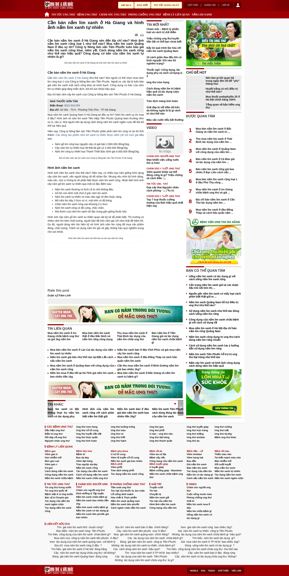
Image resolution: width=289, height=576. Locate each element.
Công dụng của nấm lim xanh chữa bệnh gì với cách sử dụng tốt (214, 321)
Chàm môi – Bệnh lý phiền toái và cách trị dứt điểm (163, 31)
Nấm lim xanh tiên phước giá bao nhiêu (92, 516)
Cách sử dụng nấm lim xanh (92, 474)
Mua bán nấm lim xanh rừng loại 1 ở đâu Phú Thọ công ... (216, 181)
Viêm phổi (116, 467)
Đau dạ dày (82, 457)
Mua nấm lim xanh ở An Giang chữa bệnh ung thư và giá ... (214, 191)
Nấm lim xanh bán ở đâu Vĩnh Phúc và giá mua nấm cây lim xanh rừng (148, 351)
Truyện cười (156, 487)
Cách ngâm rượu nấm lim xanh (128, 507)
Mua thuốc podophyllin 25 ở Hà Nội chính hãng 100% (223, 98)
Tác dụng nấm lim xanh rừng (127, 474)
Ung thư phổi (156, 430)
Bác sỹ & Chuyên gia (56, 497)
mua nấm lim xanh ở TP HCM (203, 541)
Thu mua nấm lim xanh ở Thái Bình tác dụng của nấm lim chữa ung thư (132, 336)
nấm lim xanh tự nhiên (196, 530)
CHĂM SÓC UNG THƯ (112, 14)
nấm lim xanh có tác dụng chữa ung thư (203, 556)
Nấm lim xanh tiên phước (125, 504)
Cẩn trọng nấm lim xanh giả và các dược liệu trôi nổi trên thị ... (213, 286)
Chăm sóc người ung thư (90, 490)
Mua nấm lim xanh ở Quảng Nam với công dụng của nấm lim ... (216, 150)
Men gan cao (52, 461)
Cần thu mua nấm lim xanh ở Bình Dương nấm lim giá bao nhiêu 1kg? (148, 367)
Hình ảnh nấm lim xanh (162, 504)
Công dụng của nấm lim (163, 507)
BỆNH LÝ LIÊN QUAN (176, 14)
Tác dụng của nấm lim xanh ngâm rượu (57, 503)
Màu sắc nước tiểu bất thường (165, 119)
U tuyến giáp (156, 467)
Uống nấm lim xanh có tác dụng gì (199, 516)
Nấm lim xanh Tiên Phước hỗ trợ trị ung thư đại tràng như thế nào (213, 356)
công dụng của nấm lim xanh (75, 534)
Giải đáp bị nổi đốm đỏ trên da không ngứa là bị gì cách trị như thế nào (163, 110)
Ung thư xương (223, 426)
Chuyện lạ (155, 494)
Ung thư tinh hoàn (86, 440)
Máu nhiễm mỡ (223, 461)
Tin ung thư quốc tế (56, 490)
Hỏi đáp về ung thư (56, 437)
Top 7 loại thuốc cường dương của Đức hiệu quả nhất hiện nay (165, 202)
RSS (203, 571)
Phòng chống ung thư (199, 497)
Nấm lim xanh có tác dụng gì (92, 510)
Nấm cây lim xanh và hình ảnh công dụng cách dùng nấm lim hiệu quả (214, 364)
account (237, 5)
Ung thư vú (117, 433)
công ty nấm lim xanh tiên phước (90, 538)
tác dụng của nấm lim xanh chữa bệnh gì (204, 534)
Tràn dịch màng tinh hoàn (162, 101)
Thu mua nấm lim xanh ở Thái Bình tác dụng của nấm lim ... (214, 140)
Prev (50, 407)
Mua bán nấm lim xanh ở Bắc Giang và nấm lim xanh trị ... (213, 130)
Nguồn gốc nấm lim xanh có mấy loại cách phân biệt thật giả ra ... (215, 295)
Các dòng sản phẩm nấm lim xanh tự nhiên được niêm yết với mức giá (97, 134)
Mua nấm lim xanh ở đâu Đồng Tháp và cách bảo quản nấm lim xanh (147, 359)
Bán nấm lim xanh (197, 467)
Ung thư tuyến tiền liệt (88, 433)
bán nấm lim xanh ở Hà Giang (70, 77)
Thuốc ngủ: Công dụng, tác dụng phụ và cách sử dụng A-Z (165, 72)
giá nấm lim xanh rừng (200, 527)
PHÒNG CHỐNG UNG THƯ (144, 14)
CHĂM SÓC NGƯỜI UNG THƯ (163, 156)
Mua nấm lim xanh (225, 467)
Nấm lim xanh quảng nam (125, 501)
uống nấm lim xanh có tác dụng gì (212, 545)
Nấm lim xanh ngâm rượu (229, 478)
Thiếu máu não (223, 454)
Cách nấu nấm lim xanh (200, 478)
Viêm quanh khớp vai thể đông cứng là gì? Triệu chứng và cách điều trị (165, 175)
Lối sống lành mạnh (122, 494)
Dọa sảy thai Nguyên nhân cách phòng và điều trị (163, 189)
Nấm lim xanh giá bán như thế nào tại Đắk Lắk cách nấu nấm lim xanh (81, 359)
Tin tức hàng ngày (166, 5)
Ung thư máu (118, 430)
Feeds (211, 571)
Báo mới (142, 5)
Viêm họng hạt (195, 457)
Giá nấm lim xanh (196, 464)
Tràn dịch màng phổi (122, 470)
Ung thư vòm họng (158, 82)
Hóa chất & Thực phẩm (124, 497)
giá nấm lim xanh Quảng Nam (77, 556)
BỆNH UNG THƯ (87, 14)
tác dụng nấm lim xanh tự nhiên (139, 545)
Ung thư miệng (195, 433)
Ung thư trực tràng (197, 430)
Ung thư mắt (222, 430)
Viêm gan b (51, 454)
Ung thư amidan (196, 437)
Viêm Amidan (194, 454)
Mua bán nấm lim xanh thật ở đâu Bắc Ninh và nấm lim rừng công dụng (97, 336)
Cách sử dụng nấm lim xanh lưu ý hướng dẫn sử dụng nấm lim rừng (214, 347)
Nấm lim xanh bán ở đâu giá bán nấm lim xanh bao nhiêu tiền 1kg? (133, 413)
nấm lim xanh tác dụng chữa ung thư (81, 552)
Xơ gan (49, 467)
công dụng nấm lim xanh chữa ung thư (200, 549)
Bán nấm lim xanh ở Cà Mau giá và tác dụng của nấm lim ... (215, 161)
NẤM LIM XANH (202, 14)
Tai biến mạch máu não (228, 457)
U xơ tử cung (118, 454)
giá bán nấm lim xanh (140, 541)
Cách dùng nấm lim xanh (59, 471)
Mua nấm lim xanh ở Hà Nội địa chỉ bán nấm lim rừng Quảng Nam (213, 330)
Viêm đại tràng (84, 461)
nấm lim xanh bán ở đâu (139, 527)
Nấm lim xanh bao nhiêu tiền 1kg (92, 502)
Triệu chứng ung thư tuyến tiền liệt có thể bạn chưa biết (164, 40)
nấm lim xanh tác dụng (217, 538)
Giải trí (190, 501)
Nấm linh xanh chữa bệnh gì (92, 507)
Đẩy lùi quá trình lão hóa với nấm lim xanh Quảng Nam (164, 49)
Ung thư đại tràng (159, 437)
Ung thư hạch (118, 440)
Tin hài (153, 490)
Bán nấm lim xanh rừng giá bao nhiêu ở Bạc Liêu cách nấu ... (215, 171)
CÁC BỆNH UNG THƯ (60, 426)
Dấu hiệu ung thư (55, 430)
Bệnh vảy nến (157, 457)
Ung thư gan (156, 426)
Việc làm (236, 571)
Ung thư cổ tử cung (87, 430)
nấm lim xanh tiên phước (137, 530)
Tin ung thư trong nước (58, 487)
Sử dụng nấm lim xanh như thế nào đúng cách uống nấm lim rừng (214, 312)
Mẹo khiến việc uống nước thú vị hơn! (163, 161)
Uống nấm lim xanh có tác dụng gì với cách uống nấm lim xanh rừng (212, 278)
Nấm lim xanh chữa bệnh (59, 478)
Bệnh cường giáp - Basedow (165, 470)
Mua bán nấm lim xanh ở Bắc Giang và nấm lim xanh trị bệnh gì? (146, 374)
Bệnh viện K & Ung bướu (59, 494)
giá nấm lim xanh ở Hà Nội (78, 549)
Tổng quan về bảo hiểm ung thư (223, 106)
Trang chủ (47, 14)
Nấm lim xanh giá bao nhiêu (126, 461)
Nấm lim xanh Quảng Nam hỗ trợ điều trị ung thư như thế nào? (213, 304)
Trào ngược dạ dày (87, 464)
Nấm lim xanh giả (159, 497)
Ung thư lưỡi (118, 437)
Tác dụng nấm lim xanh (228, 474)
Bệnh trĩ (80, 454)
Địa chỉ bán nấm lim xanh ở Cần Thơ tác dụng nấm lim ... (215, 201)
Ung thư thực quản (87, 437)
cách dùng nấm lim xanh (133, 549)
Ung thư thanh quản (160, 440)
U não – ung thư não (161, 433)
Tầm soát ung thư (121, 487)
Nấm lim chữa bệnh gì (199, 511)
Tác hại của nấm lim (160, 501)
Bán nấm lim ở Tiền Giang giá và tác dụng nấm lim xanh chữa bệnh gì (167, 338)
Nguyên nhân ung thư (57, 440)
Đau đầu (191, 461)
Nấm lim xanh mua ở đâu (198, 506)
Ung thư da (193, 440)
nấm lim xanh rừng (79, 530)
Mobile (194, 571)
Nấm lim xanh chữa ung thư (92, 478)
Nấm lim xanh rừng (87, 467)
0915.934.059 (72, 105)
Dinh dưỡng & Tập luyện (90, 493)
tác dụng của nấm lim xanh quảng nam (79, 541)
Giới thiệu (193, 5)
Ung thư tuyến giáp (198, 426)
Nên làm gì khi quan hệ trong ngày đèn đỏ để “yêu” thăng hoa (223, 80)
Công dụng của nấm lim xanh (166, 461)
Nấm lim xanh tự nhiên (227, 471)
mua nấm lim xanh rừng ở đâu (82, 545)
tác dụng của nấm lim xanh (149, 538)
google (142, 35)
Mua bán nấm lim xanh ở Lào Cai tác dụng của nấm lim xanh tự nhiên (81, 351)
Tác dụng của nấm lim (199, 471)
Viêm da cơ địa (157, 454)
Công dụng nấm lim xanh (59, 474)
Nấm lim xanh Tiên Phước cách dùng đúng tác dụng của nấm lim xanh (168, 413)
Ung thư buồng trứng (123, 426)
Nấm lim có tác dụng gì (200, 474)
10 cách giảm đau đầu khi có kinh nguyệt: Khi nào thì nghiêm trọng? (164, 60)
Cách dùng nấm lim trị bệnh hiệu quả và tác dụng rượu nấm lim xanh (164, 91)
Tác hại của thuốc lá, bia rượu (128, 490)
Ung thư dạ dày (223, 433)
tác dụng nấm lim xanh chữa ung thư (145, 560)
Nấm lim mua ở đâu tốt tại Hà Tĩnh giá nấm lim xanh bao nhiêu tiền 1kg (82, 374)
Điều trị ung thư (53, 433)
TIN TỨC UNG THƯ (63, 14)
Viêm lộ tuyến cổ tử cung (125, 457)
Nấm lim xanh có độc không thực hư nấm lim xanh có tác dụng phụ (63, 413)
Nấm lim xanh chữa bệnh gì (91, 497)
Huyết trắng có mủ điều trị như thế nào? (222, 90)
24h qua (126, 5)
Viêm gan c (51, 464)
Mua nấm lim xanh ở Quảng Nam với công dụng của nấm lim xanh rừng (82, 367)
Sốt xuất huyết (223, 464)
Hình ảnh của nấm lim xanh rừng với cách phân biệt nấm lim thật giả (98, 413)
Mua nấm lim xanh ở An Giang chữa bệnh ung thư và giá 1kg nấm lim (63, 336)
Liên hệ (225, 5)
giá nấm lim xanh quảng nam (136, 534)
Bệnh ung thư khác (225, 437)
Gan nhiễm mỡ (53, 457)
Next (180, 407)
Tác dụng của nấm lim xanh (91, 471)
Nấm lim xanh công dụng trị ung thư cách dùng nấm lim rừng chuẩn (214, 338)
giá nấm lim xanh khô (75, 527)
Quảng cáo (210, 5)
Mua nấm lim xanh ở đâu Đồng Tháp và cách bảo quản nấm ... (214, 211)
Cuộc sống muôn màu (199, 494)
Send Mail (137, 35)
